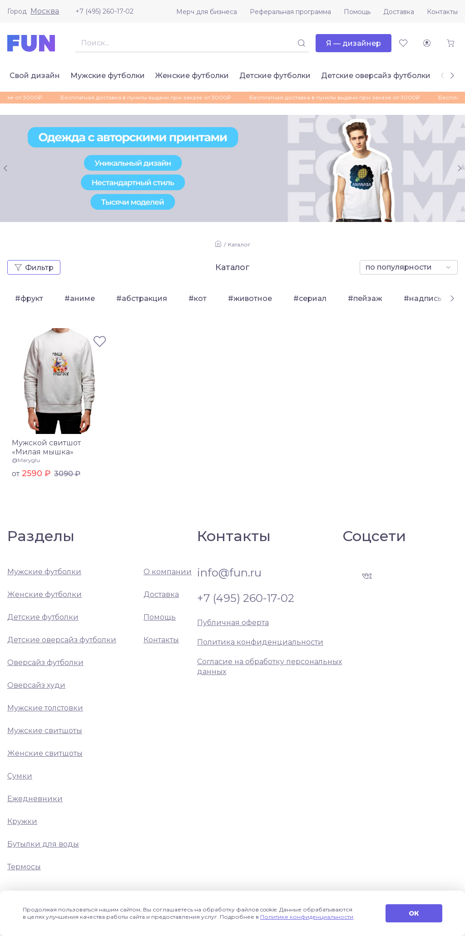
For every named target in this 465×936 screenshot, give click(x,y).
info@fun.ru (229, 573)
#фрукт (29, 298)
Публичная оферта (233, 622)
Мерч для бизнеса (206, 12)
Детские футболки (275, 75)
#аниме (79, 298)
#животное (250, 298)
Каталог (239, 244)
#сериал (309, 298)
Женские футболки (192, 75)
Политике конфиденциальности (306, 916)
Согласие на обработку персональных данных (269, 666)
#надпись (423, 298)
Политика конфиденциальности (260, 642)
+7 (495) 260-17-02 (104, 11)
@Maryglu (26, 460)
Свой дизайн (35, 75)
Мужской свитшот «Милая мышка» (46, 447)
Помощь (357, 12)
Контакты (442, 12)
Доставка (398, 12)
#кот (197, 298)
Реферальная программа (290, 12)
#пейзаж (365, 298)
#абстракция (141, 298)
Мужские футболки (107, 75)
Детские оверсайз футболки (375, 75)
